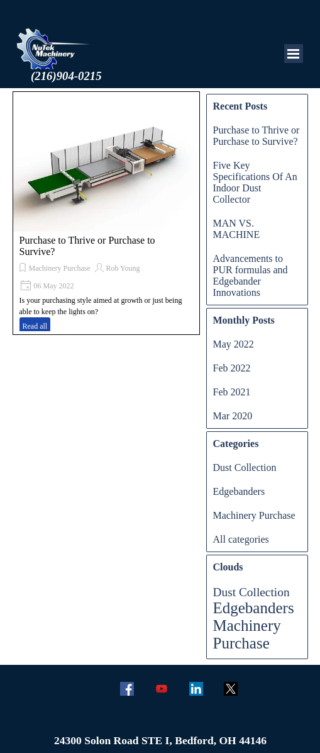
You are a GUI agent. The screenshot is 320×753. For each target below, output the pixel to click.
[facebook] (127, 688)
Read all (35, 326)
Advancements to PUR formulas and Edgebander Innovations (250, 275)
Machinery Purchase (60, 268)
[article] (106, 213)
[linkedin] (196, 688)
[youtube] (162, 688)
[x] (231, 688)
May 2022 (233, 344)
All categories (241, 539)
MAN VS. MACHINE (236, 229)
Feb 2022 (232, 368)
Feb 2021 (232, 392)
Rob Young (123, 268)
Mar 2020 (233, 415)
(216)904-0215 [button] (66, 75)
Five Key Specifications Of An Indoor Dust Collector (255, 182)
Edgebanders (239, 491)
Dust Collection (245, 467)
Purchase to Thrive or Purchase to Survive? (256, 136)
